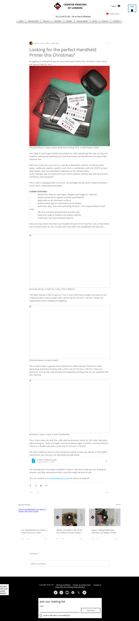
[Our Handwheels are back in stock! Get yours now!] (34, 517)
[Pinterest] (84, 592)
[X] (78, 592)
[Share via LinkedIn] (41, 486)
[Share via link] (46, 486)
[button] (33, 21)
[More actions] (108, 43)
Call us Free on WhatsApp (81, 16)
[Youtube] (67, 592)
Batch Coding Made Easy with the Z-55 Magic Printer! (104, 531)
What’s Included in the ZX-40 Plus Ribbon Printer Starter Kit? (69, 531)
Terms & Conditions (63, 585)
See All (118, 504)
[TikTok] (55, 592)
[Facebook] (73, 592)
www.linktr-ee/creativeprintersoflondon (70, 587)
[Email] (59, 610)
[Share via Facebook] (30, 486)
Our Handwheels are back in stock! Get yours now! (34, 531)
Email (42, 606)
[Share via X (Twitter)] (36, 486)
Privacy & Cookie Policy (82, 585)
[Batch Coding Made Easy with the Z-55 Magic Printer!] (104, 517)
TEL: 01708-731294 (62, 16)
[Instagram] (61, 592)
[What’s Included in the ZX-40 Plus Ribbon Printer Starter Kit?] (69, 517)
